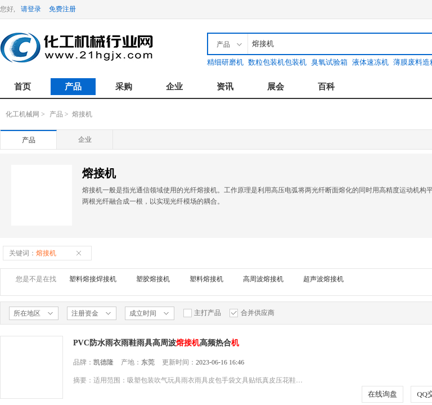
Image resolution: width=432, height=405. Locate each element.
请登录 (31, 9)
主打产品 (202, 313)
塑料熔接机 (206, 279)
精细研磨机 (225, 62)
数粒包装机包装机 (277, 62)
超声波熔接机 (323, 279)
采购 (123, 86)
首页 (22, 86)
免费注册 (62, 9)
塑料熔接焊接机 (92, 279)
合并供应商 (252, 313)
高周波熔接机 (263, 279)
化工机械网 (22, 114)
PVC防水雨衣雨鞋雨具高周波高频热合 (156, 343)
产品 (73, 86)
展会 (275, 86)
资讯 (225, 86)
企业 (174, 86)
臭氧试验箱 (329, 62)
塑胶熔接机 (153, 279)
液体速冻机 (370, 62)
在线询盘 (382, 394)
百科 (326, 86)
